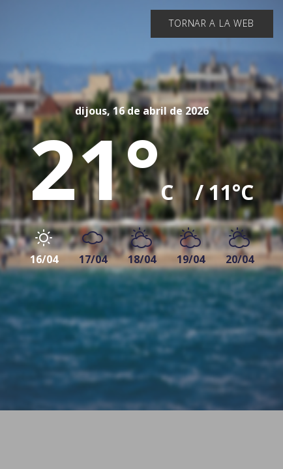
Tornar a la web (211, 23)
